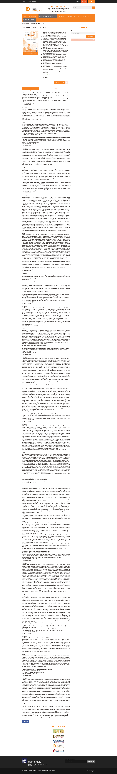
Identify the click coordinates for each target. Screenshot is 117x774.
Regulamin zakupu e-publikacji (34, 770)
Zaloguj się (77, 1)
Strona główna (25, 23)
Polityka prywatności (46, 770)
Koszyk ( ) (91, 1)
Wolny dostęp (61, 16)
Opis (30, 89)
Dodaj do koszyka (61, 82)
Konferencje (79, 16)
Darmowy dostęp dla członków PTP (47, 16)
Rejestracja (84, 1)
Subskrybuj (90, 36)
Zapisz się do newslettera (76, 31)
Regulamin (24, 770)
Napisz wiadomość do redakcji (83, 40)
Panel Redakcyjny (70, 16)
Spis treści (55, 89)
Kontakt (87, 16)
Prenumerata (34, 16)
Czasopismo (26, 16)
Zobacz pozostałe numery (31, 53)
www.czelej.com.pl (31, 765)
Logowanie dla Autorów (29, 20)
